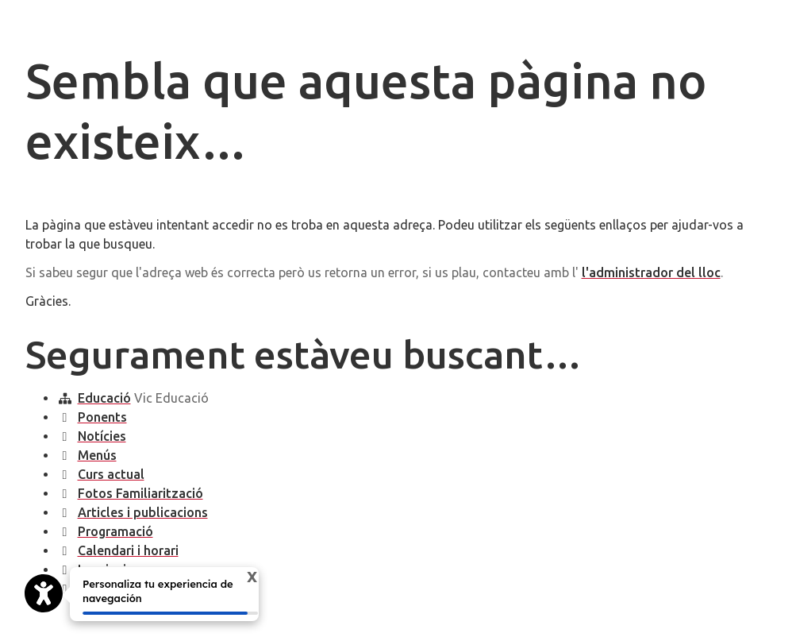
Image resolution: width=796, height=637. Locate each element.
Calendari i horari (128, 550)
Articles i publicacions (143, 512)
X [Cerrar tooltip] (244, 578)
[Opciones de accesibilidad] (43, 593)
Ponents (102, 417)
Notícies (102, 436)
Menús (97, 455)
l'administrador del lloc (651, 272)
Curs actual (111, 474)
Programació (115, 531)
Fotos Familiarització (140, 493)
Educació (104, 398)
